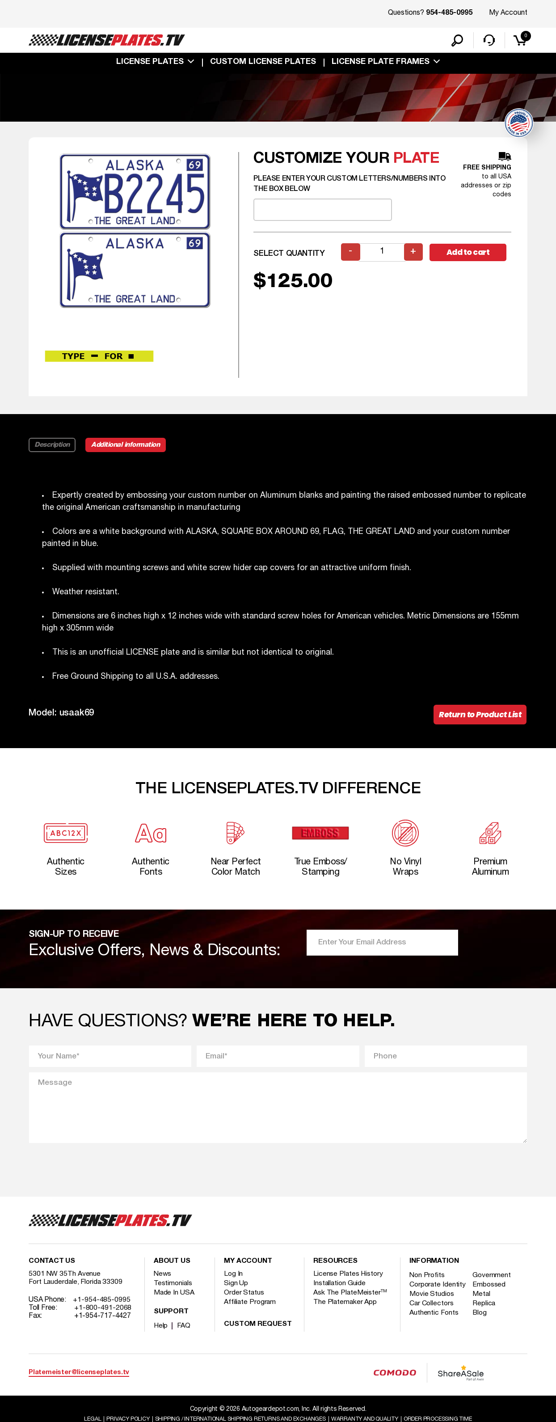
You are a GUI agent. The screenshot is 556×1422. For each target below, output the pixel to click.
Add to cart (470, 253)
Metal (483, 1308)
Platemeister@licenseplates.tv (79, 1378)
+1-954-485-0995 (102, 1306)
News (163, 1280)
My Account (508, 13)
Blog (481, 1327)
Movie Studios (432, 1308)
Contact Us (52, 1267)
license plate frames (381, 63)
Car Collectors (432, 1318)
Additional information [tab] (128, 446)
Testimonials (173, 1290)
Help (161, 1332)
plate (416, 160)
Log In (233, 1280)
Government (493, 1281)
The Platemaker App (345, 1308)
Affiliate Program (250, 1308)
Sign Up (236, 1290)
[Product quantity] (382, 254)
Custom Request (258, 1330)
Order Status (244, 1299)
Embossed (490, 1291)
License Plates (150, 63)
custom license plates (263, 63)
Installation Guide (340, 1290)
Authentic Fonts (434, 1327)
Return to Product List (479, 716)
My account (248, 1267)
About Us (172, 1267)
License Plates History (348, 1280)
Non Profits (427, 1281)
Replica (485, 1318)
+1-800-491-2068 (103, 1314)
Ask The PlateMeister (350, 1299)
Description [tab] (52, 446)
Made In (174, 1299)
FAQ (184, 1332)
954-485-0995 (449, 13)
